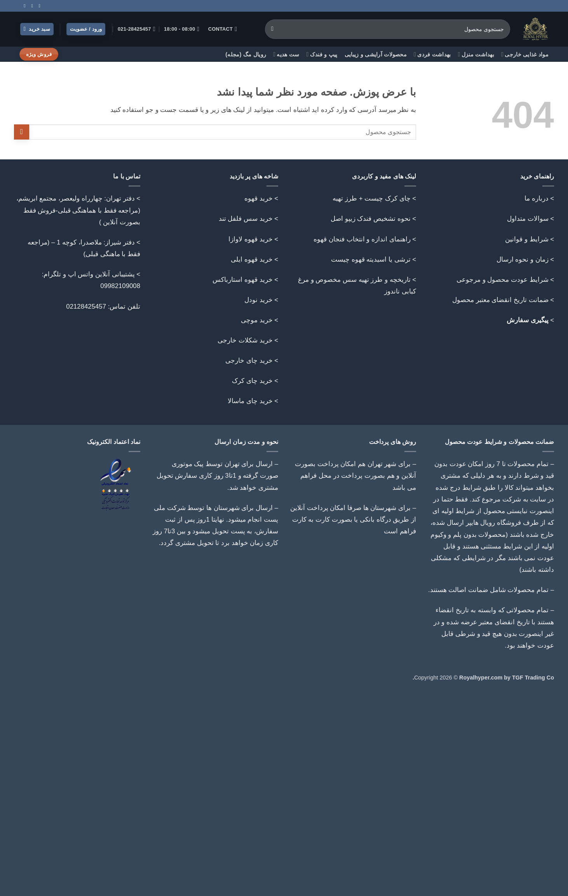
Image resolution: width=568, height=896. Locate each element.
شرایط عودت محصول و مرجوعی (502, 279)
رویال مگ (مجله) (245, 54)
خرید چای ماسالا (250, 401)
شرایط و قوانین (526, 239)
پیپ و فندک (322, 54)
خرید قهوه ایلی (251, 259)
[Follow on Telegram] (23, 6)
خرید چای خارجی (248, 360)
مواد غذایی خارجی (525, 54)
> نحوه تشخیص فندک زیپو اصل (373, 218)
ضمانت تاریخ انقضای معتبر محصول (500, 300)
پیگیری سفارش (528, 320)
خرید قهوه (258, 198)
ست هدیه (286, 54)
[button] (37, 29)
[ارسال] (272, 29)
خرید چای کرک (252, 380)
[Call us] (30, 6)
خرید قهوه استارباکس (242, 279)
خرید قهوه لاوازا (250, 239)
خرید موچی (257, 320)
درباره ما (536, 198)
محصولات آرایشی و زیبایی (376, 54)
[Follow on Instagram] (38, 6)
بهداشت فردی (432, 54)
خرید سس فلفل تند (246, 218)
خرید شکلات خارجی (245, 340)
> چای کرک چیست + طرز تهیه (374, 198)
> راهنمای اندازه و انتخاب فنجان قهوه (365, 239)
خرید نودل (258, 300)
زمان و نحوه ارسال (523, 259)
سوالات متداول (528, 218)
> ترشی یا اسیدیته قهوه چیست (373, 259)
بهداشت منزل (476, 54)
